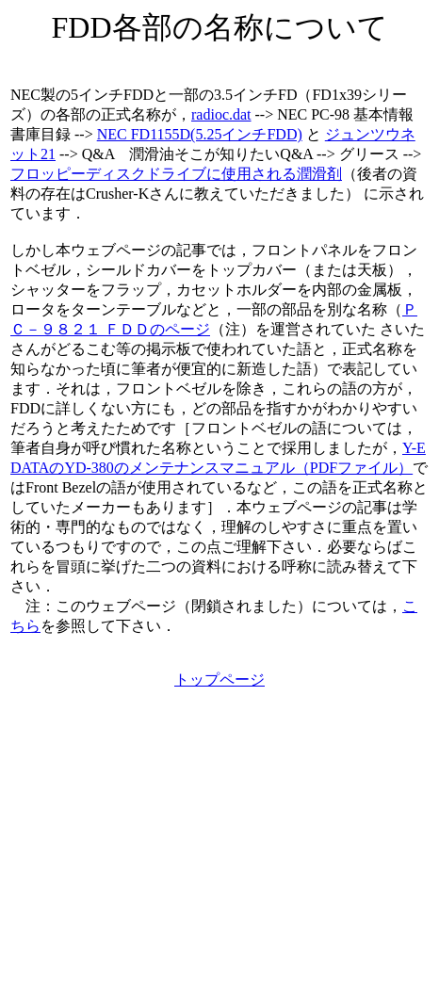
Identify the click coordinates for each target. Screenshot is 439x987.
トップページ (219, 679)
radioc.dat (221, 114)
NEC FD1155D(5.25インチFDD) (199, 134)
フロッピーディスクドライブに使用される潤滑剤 (176, 174)
